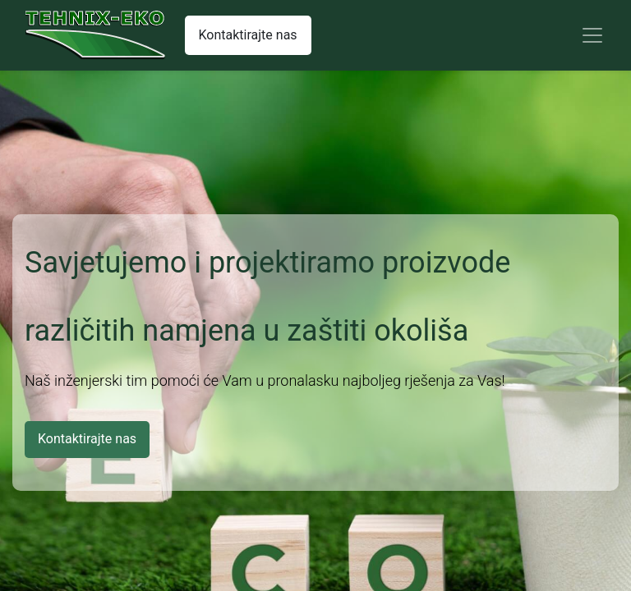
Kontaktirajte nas (87, 439)
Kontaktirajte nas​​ (248, 35)
